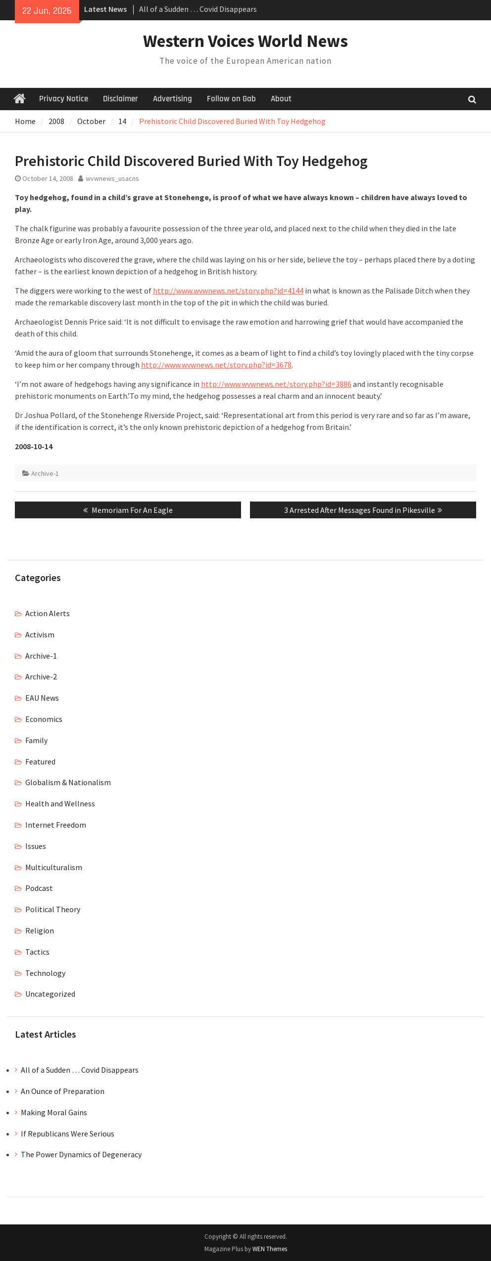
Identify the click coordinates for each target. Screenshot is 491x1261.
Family (36, 740)
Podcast (39, 888)
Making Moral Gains (54, 1112)
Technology (45, 973)
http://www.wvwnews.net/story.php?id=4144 (228, 290)
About (281, 98)
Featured (40, 761)
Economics (43, 719)
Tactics (37, 952)
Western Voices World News (245, 41)
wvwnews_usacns (112, 178)
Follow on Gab (231, 98)
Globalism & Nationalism (68, 782)
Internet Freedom (55, 825)
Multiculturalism (53, 867)
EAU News (42, 698)
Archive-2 (41, 676)
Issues (35, 846)
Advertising (172, 98)
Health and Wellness (60, 803)
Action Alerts (47, 613)
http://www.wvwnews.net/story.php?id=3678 (216, 365)
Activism (39, 634)
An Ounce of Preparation (62, 1091)
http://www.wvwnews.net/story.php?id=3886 (276, 384)
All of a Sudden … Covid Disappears (198, 9)
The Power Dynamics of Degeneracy (81, 1154)
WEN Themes (269, 1249)
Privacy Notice (63, 98)
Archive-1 (45, 473)
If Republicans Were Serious (67, 1133)
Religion (39, 930)
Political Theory (52, 909)
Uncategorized (50, 994)
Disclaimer (120, 98)
